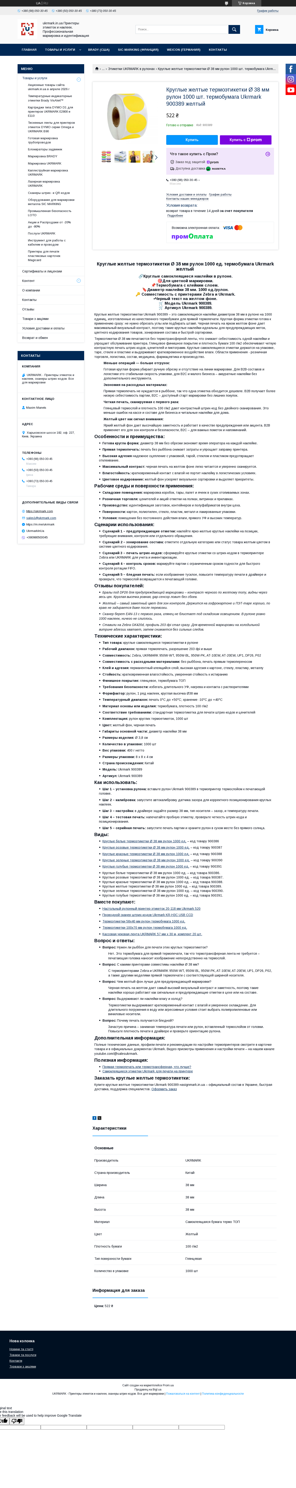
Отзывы (28, 309)
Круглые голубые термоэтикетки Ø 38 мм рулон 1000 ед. (145, 866)
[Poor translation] (16, 1421)
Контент (28, 281)
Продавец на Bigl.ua (148, 1389)
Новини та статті (21, 1349)
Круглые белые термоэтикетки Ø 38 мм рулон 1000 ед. (144, 841)
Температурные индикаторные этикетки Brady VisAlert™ (50, 98)
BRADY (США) (99, 49)
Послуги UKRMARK (41, 233)
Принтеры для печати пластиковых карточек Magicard (44, 256)
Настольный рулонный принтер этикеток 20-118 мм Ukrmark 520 (151, 908)
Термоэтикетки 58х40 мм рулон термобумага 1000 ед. (143, 921)
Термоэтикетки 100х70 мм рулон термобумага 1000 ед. (144, 927)
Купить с (246, 140)
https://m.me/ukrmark (40, 524)
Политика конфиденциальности (223, 1393)
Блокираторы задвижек (45, 149)
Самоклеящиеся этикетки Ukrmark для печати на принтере (147, 1071)
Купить (192, 140)
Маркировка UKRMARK (44, 163)
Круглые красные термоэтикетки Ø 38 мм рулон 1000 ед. (145, 854)
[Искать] (234, 29)
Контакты (218, 49)
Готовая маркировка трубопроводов (43, 140)
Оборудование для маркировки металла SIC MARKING (51, 202)
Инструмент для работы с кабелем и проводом (47, 242)
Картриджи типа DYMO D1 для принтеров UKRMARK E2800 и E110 (50, 111)
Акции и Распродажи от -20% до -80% (49, 224)
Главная (29, 49)
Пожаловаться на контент (183, 1393)
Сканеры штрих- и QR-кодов (49, 193)
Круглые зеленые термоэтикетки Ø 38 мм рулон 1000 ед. (146, 860)
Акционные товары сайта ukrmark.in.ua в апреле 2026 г (49, 87)
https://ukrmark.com (39, 511)
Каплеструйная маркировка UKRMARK (48, 172)
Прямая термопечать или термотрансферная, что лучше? (146, 1067)
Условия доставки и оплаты (43, 328)
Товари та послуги (22, 1355)
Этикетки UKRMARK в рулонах (131, 69)
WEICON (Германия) (183, 49)
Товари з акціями (35, 319)
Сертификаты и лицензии (42, 271)
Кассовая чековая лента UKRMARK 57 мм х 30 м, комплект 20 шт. (152, 934)
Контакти (15, 1360)
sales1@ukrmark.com (41, 518)
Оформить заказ (164, 1089)
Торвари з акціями (22, 1366)
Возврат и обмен (35, 338)
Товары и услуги (60, 49)
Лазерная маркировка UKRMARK (44, 183)
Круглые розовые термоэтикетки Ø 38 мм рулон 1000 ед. (146, 847)
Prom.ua (168, 1385)
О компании (31, 290)
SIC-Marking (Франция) (138, 49)
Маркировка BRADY (42, 156)
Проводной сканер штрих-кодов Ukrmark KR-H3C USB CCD (147, 915)
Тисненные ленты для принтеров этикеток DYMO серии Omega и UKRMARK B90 (51, 127)
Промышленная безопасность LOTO (49, 213)
